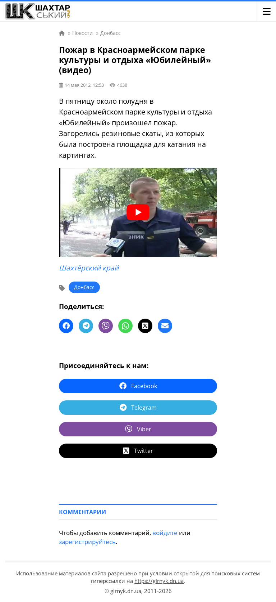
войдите (165, 533)
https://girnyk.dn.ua (159, 580)
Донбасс (84, 287)
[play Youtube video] (138, 212)
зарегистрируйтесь (87, 542)
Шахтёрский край (89, 268)
